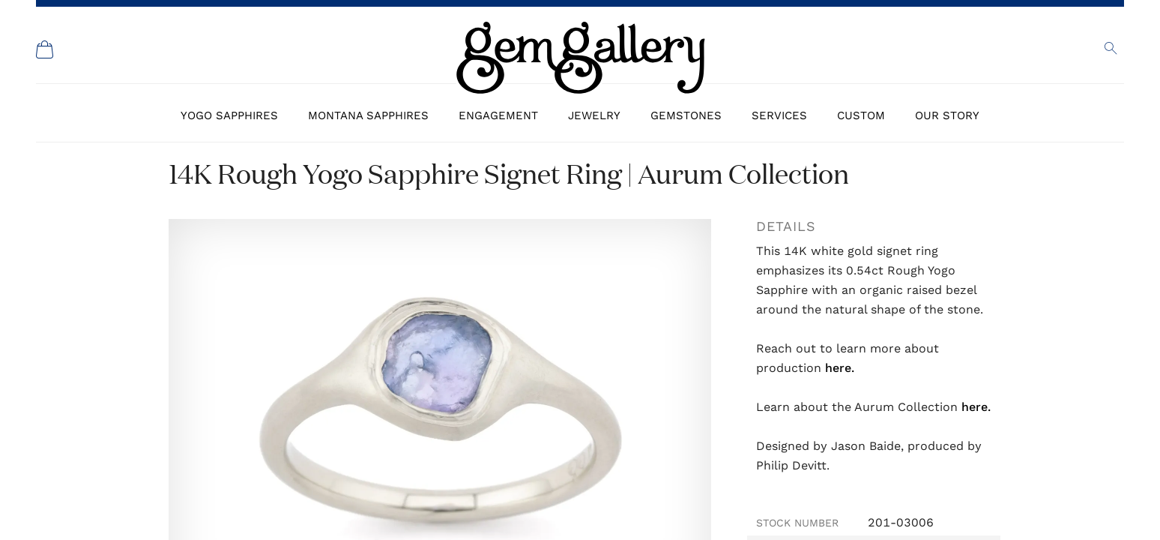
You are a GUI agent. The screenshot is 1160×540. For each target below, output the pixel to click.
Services (779, 115)
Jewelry (594, 115)
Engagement (498, 115)
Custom (861, 115)
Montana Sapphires (368, 115)
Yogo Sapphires (229, 115)
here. (839, 368)
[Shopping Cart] (45, 49)
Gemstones (686, 115)
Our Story (947, 115)
